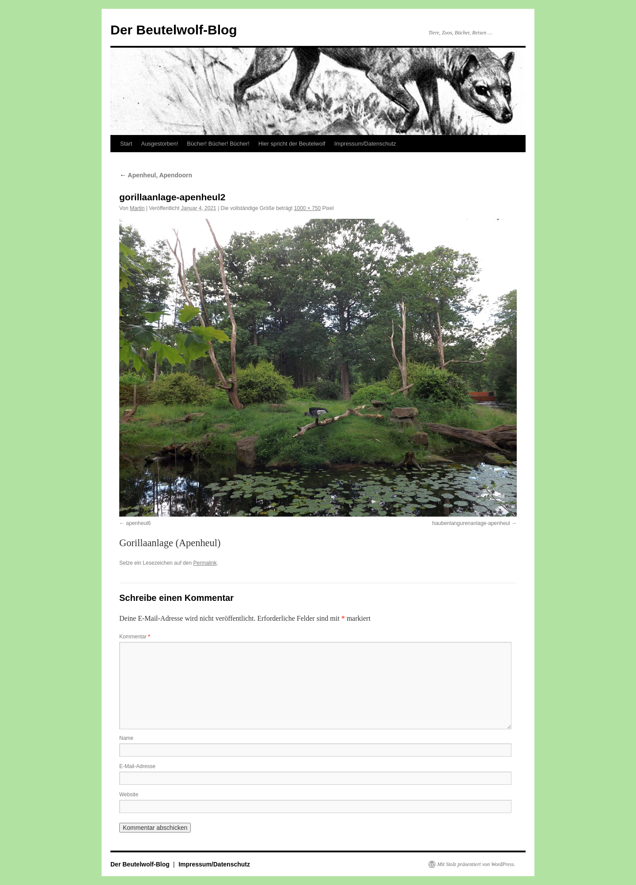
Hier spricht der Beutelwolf (292, 143)
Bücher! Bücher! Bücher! (218, 143)
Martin (137, 208)
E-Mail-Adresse (137, 766)
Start (126, 143)
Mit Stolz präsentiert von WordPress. (476, 864)
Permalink (204, 563)
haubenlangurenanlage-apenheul (471, 523)
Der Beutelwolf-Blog (173, 29)
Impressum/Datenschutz (365, 143)
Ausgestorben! (159, 143)
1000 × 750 (307, 208)
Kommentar (134, 637)
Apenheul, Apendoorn (155, 175)
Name (126, 738)
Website (128, 794)
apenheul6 (138, 523)
